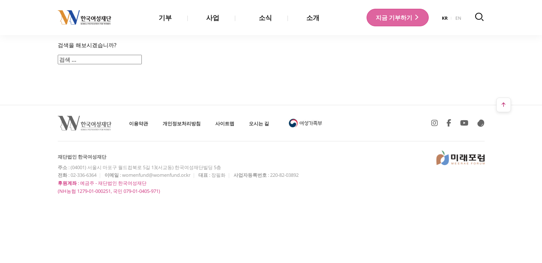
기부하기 (398, 18)
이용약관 (138, 123)
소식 (265, 17)
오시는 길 (259, 123)
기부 (165, 17)
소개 (312, 17)
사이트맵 (224, 123)
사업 (212, 17)
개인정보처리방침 (182, 123)
